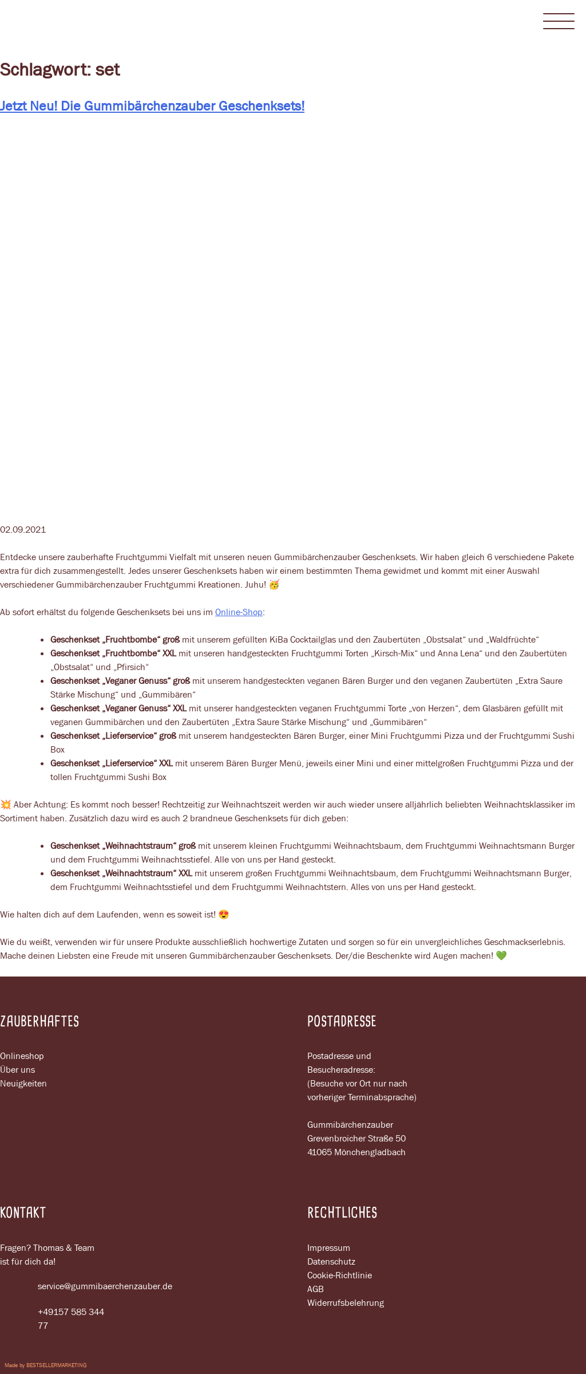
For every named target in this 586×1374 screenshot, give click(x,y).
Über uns (17, 1070)
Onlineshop (22, 1056)
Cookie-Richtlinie (339, 1275)
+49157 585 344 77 (52, 1319)
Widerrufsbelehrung (345, 1303)
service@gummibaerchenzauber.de (57, 1286)
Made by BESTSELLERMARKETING (45, 1365)
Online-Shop (239, 612)
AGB (315, 1289)
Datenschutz (331, 1261)
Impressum (328, 1248)
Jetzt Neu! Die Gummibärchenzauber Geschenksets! (152, 106)
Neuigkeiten (23, 1083)
